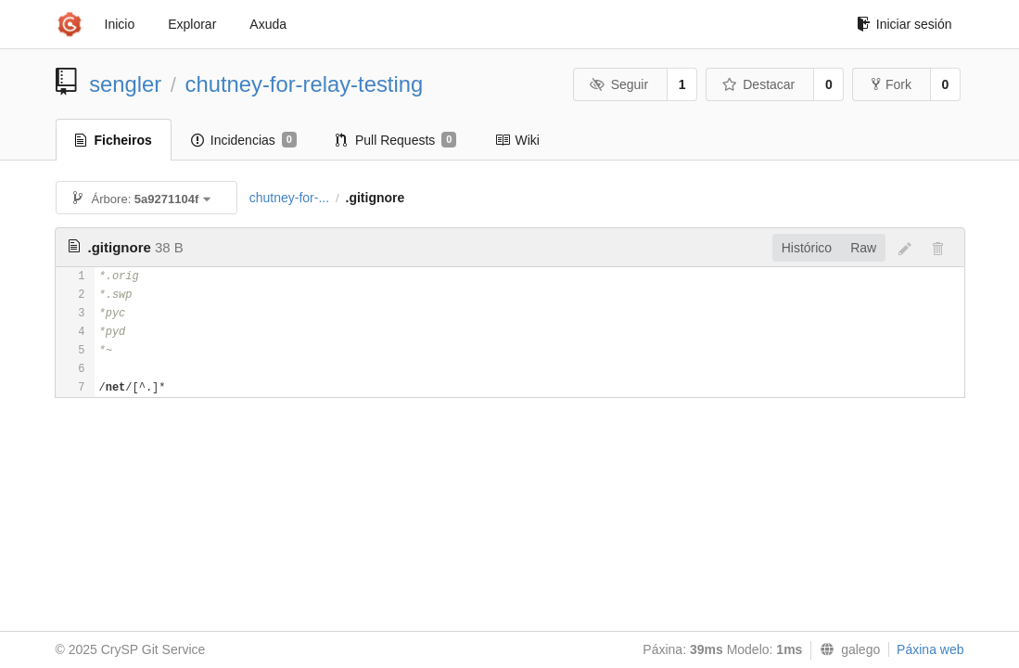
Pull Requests (396, 140)
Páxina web (930, 649)
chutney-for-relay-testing (304, 83)
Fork (891, 84)
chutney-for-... (289, 197)
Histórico (807, 247)
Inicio (120, 24)
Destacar (759, 84)
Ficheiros (113, 140)
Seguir (619, 84)
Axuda (268, 24)
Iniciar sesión (904, 24)
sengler (125, 83)
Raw (863, 247)
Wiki (517, 140)
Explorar (192, 24)
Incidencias (244, 140)
